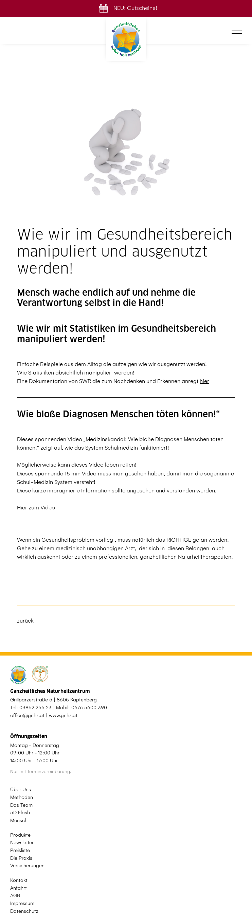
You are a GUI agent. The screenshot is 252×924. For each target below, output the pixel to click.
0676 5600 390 (89, 707)
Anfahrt (18, 888)
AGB (15, 895)
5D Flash (20, 812)
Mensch (19, 820)
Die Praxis (21, 858)
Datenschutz (24, 911)
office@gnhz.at (27, 715)
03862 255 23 (35, 707)
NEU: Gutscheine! (126, 8)
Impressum (22, 903)
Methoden (21, 797)
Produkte (20, 835)
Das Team (21, 805)
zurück (25, 620)
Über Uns (20, 789)
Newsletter (22, 842)
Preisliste (20, 850)
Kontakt (19, 880)
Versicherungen (27, 865)
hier (204, 381)
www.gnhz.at (63, 715)
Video (47, 507)
